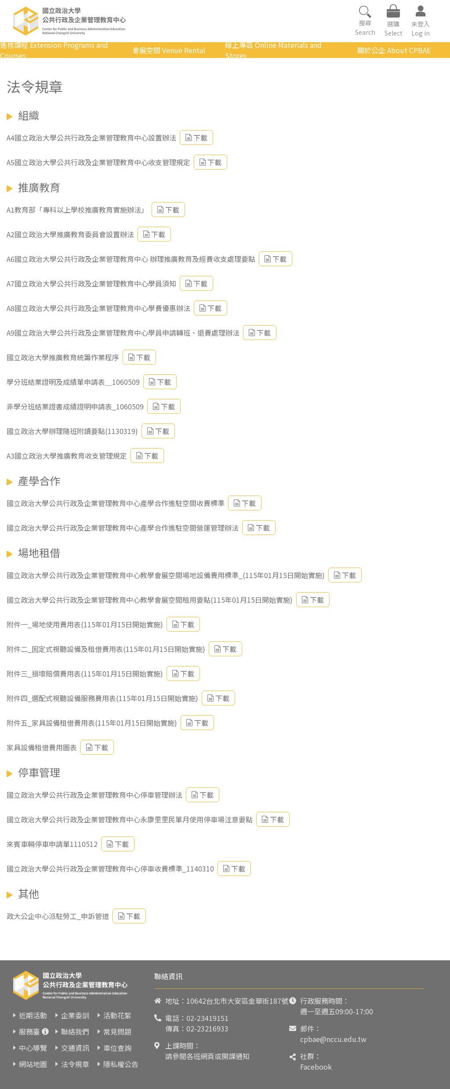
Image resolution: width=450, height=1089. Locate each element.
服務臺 (29, 1031)
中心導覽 (33, 1047)
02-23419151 (207, 1018)
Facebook (316, 1066)
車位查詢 (117, 1047)
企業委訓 (75, 1015)
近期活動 (33, 1015)
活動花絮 (117, 1015)
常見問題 (117, 1031)
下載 (196, 137)
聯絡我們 (75, 1031)
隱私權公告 (120, 1064)
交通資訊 (75, 1047)
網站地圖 (33, 1064)
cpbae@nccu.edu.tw (333, 1039)
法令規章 (75, 1064)
